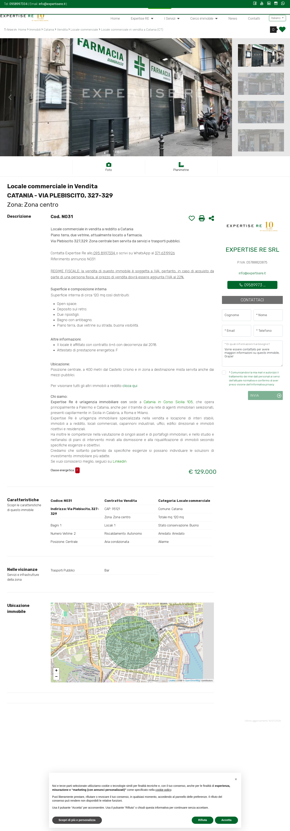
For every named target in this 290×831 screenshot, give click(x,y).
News (232, 18)
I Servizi (172, 18)
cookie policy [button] (163, 789)
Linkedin (119, 461)
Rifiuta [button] (202, 820)
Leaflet (172, 680)
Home (115, 18)
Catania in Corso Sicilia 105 (168, 402)
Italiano (276, 18)
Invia (254, 395)
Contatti (254, 18)
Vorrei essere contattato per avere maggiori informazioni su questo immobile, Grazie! (252, 354)
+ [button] (56, 671)
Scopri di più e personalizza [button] (77, 820)
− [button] (56, 677)
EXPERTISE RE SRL (252, 249)
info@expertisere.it (252, 273)
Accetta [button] (226, 820)
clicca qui (129, 386)
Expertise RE (142, 18)
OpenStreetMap (193, 680)
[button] (236, 779)
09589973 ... (252, 285)
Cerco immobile (204, 18)
